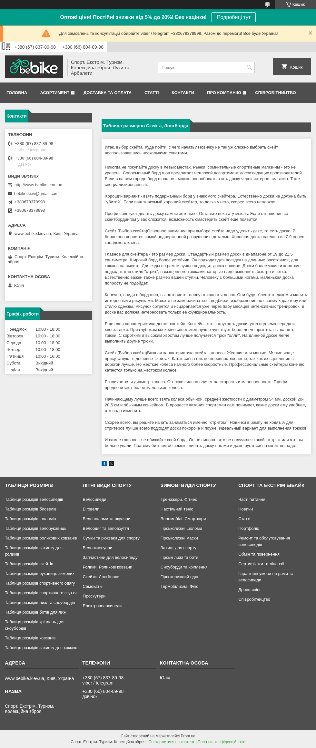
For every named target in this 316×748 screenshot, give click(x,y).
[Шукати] (249, 67)
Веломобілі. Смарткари (183, 518)
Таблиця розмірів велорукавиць (35, 528)
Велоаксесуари (97, 547)
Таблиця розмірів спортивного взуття (41, 592)
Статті (151, 92)
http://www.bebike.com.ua (38, 184)
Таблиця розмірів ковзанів (30, 638)
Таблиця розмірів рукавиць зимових (39, 573)
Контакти (183, 92)
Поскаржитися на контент (171, 742)
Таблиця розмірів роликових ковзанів (41, 538)
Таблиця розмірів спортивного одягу (40, 583)
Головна (16, 92)
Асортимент (54, 92)
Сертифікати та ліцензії (261, 563)
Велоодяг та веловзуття (106, 528)
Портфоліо (248, 528)
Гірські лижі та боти (179, 557)
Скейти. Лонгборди (101, 576)
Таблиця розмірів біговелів (30, 509)
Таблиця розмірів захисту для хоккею (41, 647)
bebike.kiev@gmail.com (36, 193)
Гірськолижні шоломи (181, 528)
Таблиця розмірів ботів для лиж (35, 612)
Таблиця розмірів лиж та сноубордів (40, 602)
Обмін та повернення (259, 554)
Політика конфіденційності (221, 742)
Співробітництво (275, 92)
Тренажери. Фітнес (179, 499)
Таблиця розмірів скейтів (29, 563)
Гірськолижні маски (179, 538)
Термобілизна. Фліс (179, 586)
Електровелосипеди (102, 605)
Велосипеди (94, 499)
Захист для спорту (178, 547)
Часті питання (251, 499)
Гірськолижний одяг (180, 576)
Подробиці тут (234, 17)
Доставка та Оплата (108, 92)
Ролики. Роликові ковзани (107, 567)
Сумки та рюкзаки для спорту (111, 538)
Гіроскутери (94, 596)
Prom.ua (188, 736)
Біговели (91, 509)
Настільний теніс (177, 509)
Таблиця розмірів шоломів (30, 518)
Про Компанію (224, 92)
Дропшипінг (249, 589)
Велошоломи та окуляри (106, 518)
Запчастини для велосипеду (110, 557)
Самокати (92, 586)
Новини (245, 509)
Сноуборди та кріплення (184, 567)
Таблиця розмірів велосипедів (34, 499)
